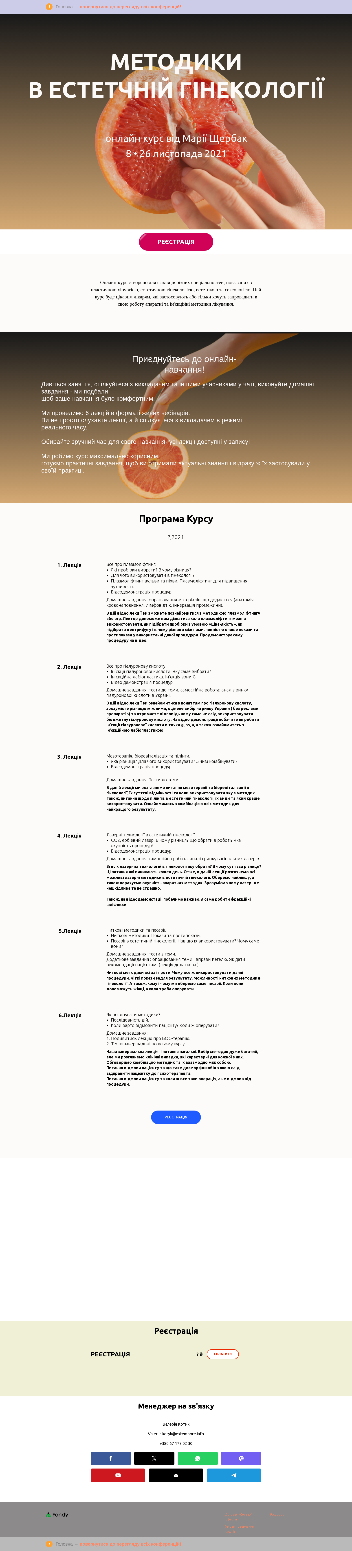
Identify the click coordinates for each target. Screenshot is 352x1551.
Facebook (277, 1514)
